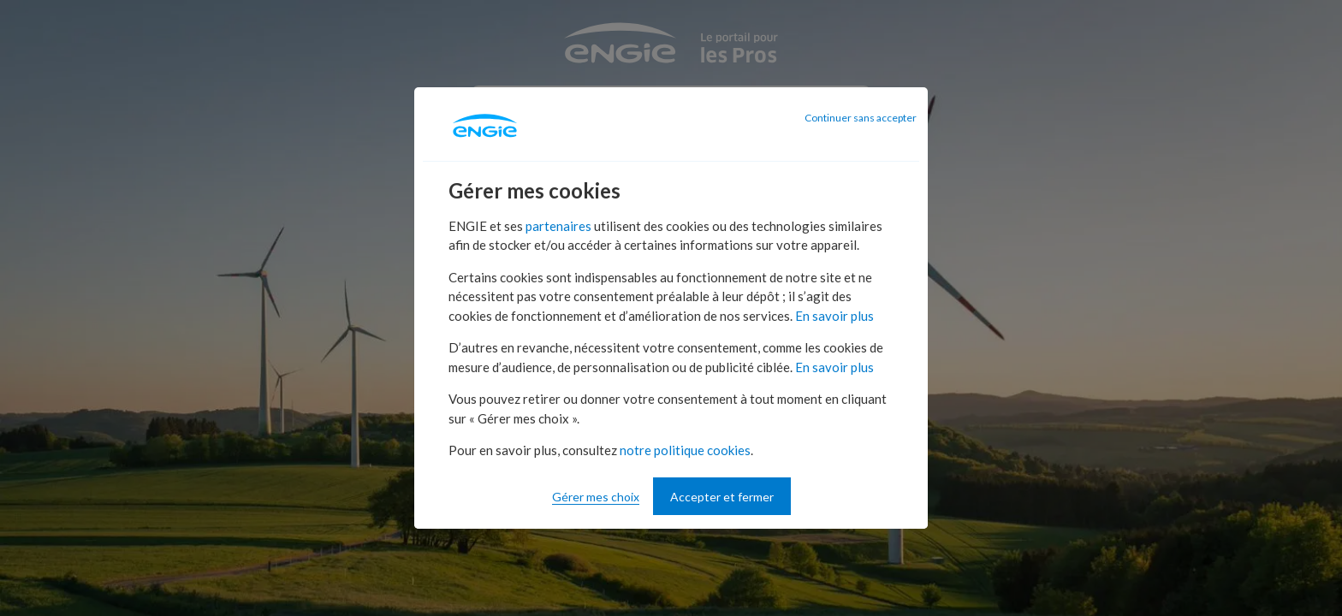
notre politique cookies (685, 450)
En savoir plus (834, 315)
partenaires (558, 226)
